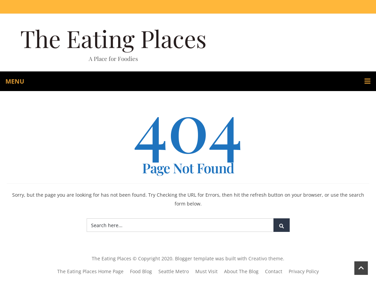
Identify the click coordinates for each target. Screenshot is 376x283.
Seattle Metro (173, 271)
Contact (273, 271)
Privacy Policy (304, 271)
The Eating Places (113, 38)
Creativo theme (265, 258)
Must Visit (206, 271)
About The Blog (241, 271)
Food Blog (141, 271)
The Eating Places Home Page (90, 271)
